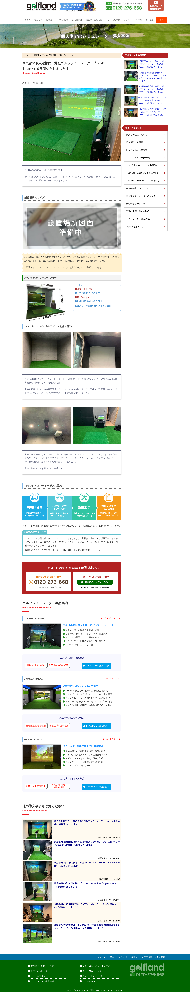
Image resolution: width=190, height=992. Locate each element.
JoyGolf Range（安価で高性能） (143, 173)
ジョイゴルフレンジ (92, 971)
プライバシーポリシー (128, 957)
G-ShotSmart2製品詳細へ (98, 787)
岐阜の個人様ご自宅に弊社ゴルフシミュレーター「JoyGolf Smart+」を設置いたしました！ (152, 100)
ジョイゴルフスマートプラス (96, 966)
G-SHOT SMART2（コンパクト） (144, 180)
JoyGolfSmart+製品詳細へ (97, 666)
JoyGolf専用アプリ (135, 227)
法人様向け (77, 20)
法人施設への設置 (134, 142)
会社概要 (150, 20)
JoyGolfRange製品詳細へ (98, 726)
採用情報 (148, 957)
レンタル (128, 20)
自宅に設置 (63, 20)
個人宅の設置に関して (136, 134)
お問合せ (162, 20)
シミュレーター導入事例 (42, 981)
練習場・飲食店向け (95, 20)
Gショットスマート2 (92, 976)
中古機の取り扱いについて (138, 188)
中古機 (139, 20)
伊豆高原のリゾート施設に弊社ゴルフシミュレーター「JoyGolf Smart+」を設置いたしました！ (152, 64)
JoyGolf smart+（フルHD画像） (143, 165)
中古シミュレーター (40, 971)
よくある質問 (114, 20)
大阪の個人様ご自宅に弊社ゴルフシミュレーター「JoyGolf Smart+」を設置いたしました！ (152, 112)
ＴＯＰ (27, 20)
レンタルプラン (38, 976)
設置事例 (50, 20)
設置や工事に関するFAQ (137, 211)
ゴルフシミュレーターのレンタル (142, 196)
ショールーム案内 (105, 957)
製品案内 (38, 20)
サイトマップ (89, 981)
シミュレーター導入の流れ (138, 219)
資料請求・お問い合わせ (42, 966)
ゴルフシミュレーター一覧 (138, 157)
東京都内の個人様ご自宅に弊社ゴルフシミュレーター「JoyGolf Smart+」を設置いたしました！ (152, 89)
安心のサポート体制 (135, 204)
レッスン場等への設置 (136, 150)
